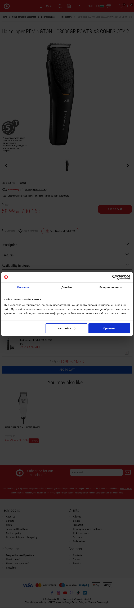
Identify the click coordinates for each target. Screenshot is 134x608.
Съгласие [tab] (23, 287)
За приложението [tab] (110, 287)
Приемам (109, 328)
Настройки (66, 328)
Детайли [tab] (66, 287)
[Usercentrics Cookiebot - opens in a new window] (115, 277)
